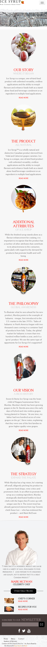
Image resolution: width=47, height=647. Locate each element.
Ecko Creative (18, 645)
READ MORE (23, 98)
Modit (25, 645)
